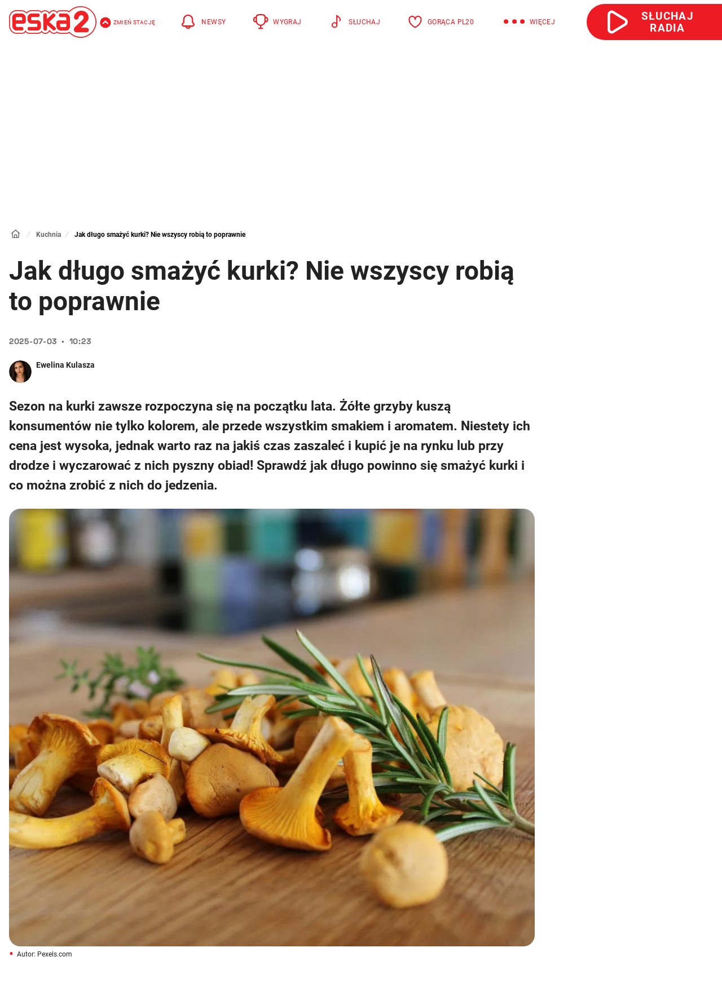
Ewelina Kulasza (65, 364)
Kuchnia (48, 235)
